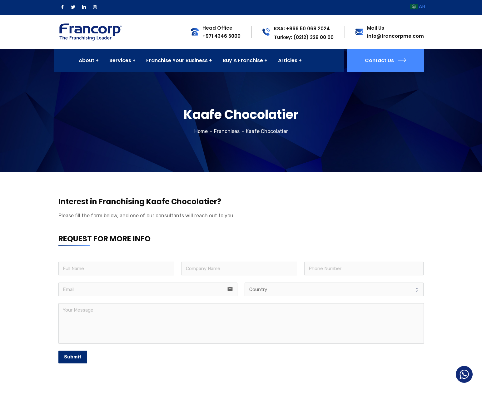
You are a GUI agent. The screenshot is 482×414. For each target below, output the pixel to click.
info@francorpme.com (395, 36)
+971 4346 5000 (221, 36)
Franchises (227, 131)
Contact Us (385, 60)
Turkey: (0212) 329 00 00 (304, 37)
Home (201, 131)
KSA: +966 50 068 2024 (302, 28)
